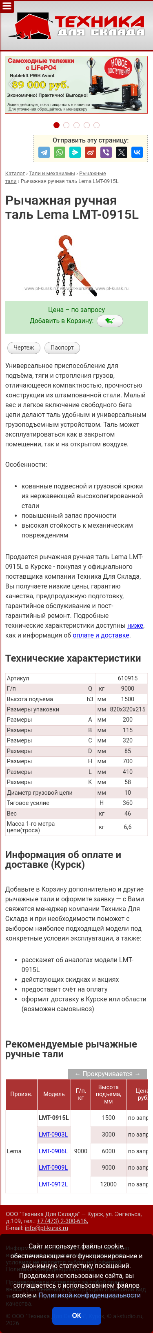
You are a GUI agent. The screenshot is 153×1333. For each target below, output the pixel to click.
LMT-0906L (53, 1151)
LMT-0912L (53, 1184)
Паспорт (62, 347)
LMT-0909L (53, 1167)
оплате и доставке (101, 635)
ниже (135, 625)
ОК (76, 1315)
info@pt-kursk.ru (46, 1228)
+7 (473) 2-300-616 (62, 1221)
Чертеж (23, 347)
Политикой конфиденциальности (89, 1295)
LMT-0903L (53, 1134)
